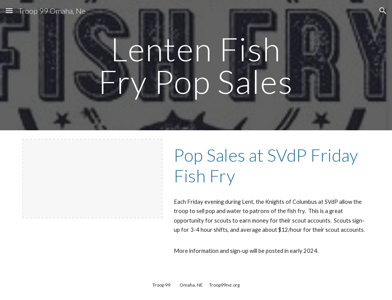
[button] (9, 10)
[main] (196, 65)
